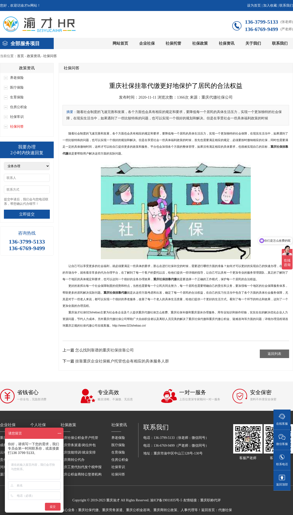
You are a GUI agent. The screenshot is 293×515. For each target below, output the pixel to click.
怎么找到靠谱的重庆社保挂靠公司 (104, 350)
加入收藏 (270, 5)
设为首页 (254, 5)
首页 (20, 56)
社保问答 (50, 56)
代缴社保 (225, 510)
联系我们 (286, 5)
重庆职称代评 (210, 500)
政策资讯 (34, 56)
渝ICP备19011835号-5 (166, 500)
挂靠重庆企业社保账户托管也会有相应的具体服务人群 (122, 361)
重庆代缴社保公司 (217, 97)
